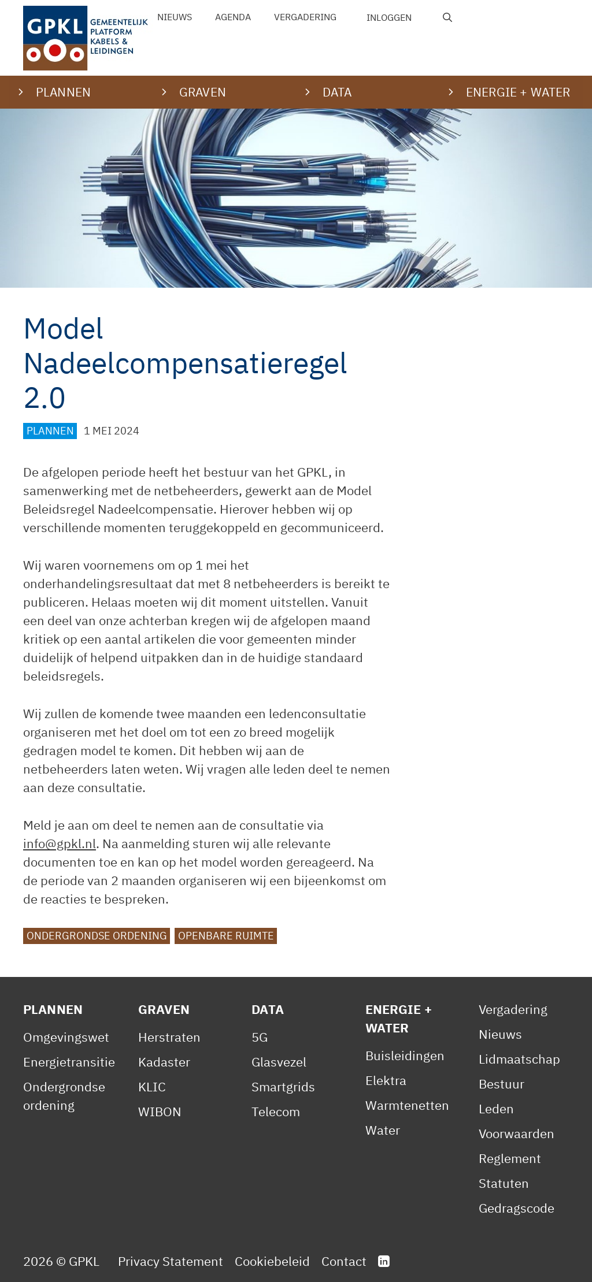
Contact (344, 1261)
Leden (496, 1108)
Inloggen (389, 17)
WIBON (160, 1111)
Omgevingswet (66, 1036)
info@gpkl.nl (59, 843)
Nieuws (174, 17)
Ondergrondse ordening (97, 935)
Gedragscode (516, 1207)
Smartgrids (283, 1086)
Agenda (233, 17)
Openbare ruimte (226, 935)
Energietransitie (69, 1061)
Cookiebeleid (272, 1261)
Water (382, 1129)
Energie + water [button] (518, 92)
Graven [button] (202, 92)
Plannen (50, 430)
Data (267, 1009)
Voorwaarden (516, 1133)
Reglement (510, 1158)
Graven (164, 1009)
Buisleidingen (405, 1055)
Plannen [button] (63, 92)
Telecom (275, 1111)
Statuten (504, 1183)
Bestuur (501, 1083)
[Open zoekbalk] (447, 17)
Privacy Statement (170, 1261)
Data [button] (337, 92)
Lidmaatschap (519, 1058)
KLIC (152, 1086)
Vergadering (305, 17)
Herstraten (169, 1036)
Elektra (385, 1080)
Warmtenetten (407, 1105)
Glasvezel (278, 1061)
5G (259, 1036)
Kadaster (164, 1061)
